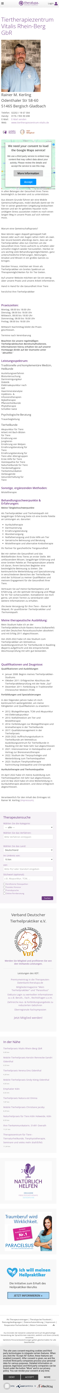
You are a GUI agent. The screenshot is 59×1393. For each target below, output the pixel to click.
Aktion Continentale (38, 1325)
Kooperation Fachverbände (16, 1325)
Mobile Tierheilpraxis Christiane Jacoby (24, 1107)
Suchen (47, 898)
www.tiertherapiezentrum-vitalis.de (30, 122)
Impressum (50, 1322)
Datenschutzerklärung (33, 1322)
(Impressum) (27, 800)
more (47, 1377)
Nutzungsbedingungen (12, 1322)
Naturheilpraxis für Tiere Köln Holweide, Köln (27, 1116)
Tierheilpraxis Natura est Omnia (20, 1098)
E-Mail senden (18, 119)
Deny (12, 1377)
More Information (28, 173)
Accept (28, 182)
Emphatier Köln (11, 1088)
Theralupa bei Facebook (40, 1319)
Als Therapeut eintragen (17, 1319)
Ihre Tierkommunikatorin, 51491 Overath (24, 1125)
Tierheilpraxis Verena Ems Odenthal (22, 1070)
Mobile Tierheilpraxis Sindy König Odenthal (26, 1079)
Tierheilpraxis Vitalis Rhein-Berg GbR (22, 1048)
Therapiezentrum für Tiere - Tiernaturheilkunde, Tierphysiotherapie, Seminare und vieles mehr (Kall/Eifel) (24, 1138)
